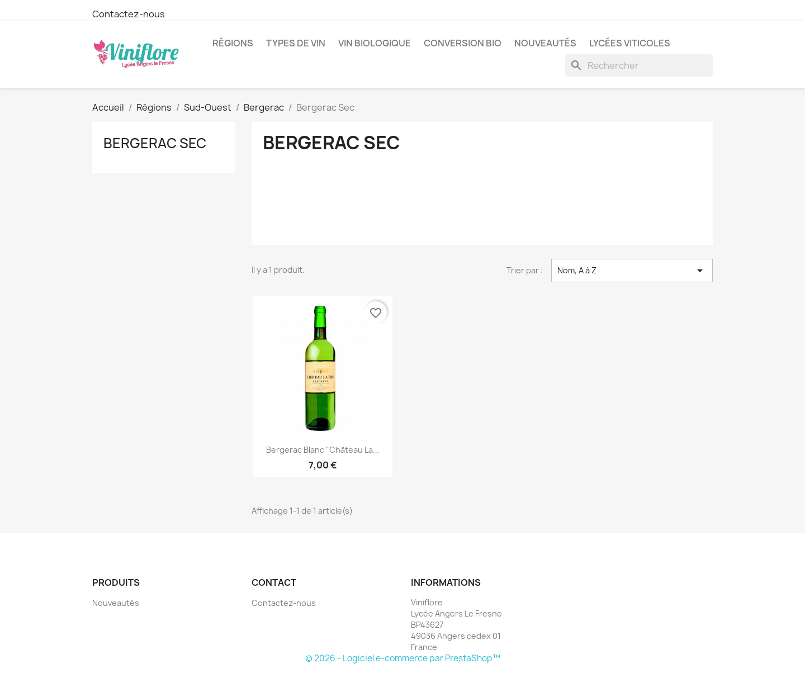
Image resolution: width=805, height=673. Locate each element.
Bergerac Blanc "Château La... (323, 449)
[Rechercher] (639, 65)
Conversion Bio (462, 43)
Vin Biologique (374, 43)
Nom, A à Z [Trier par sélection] (632, 270)
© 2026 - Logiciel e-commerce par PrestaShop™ (402, 658)
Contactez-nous (128, 14)
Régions (232, 43)
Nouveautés (545, 43)
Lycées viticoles (629, 43)
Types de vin (295, 43)
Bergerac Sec (154, 143)
